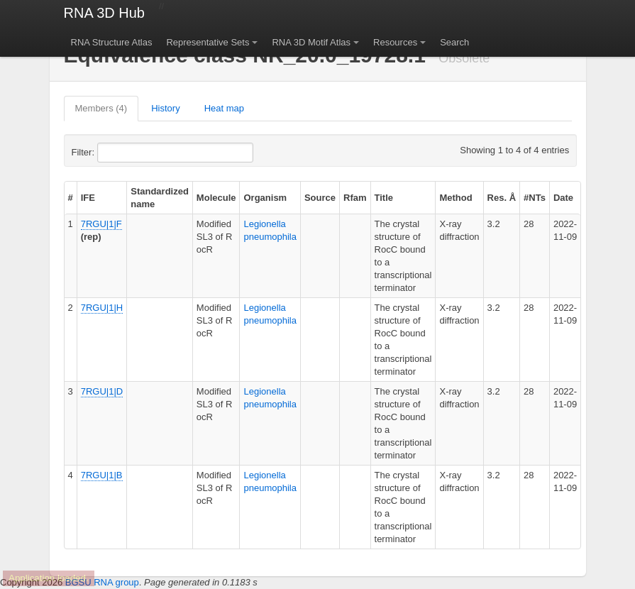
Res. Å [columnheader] (501, 197)
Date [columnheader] (563, 197)
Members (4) (101, 108)
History (165, 108)
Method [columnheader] (455, 197)
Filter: (118, 153)
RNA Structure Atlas (112, 42)
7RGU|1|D (102, 391)
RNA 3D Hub (104, 13)
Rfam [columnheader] (355, 197)
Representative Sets (207, 42)
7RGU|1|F (101, 224)
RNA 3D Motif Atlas (311, 42)
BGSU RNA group (102, 582)
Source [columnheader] (320, 197)
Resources (395, 42)
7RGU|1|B (102, 475)
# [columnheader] (70, 197)
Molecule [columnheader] (216, 197)
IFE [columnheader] (88, 197)
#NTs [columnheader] (535, 197)
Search (454, 42)
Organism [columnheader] (265, 197)
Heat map (224, 108)
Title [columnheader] (384, 197)
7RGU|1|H (102, 307)
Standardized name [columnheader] (160, 197)
